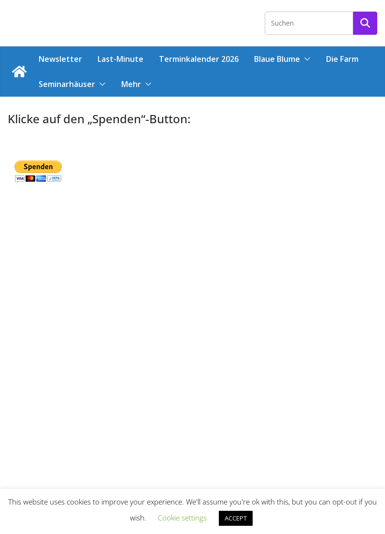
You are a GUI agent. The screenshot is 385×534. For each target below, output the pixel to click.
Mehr (131, 84)
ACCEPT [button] (236, 518)
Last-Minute (120, 59)
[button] (305, 59)
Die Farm (342, 59)
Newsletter (60, 59)
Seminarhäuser (67, 84)
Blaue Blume (277, 59)
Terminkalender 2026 (199, 59)
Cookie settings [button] (182, 517)
